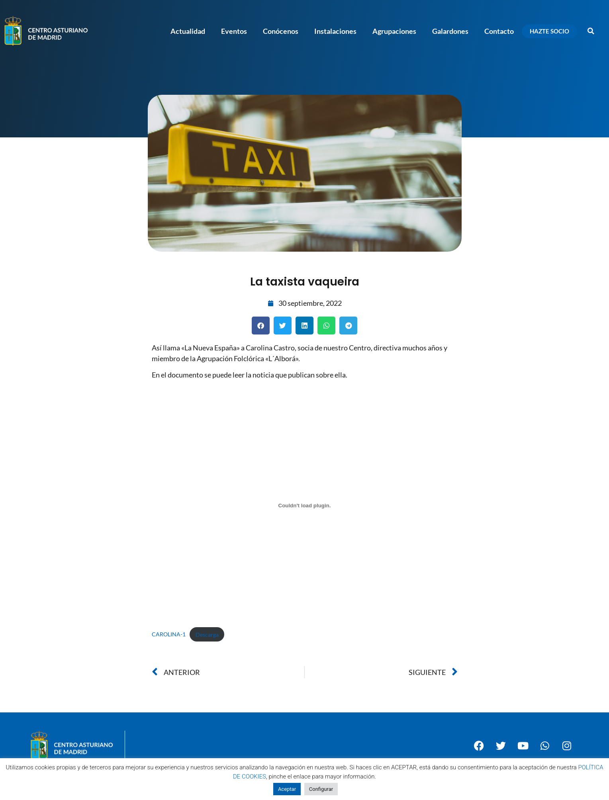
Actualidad (187, 31)
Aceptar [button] (287, 789)
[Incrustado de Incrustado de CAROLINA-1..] (305, 505)
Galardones (450, 31)
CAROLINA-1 (169, 634)
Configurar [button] (321, 789)
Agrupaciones (394, 31)
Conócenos (280, 31)
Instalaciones (335, 31)
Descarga (207, 634)
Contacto (499, 31)
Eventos (234, 31)
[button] (591, 31)
